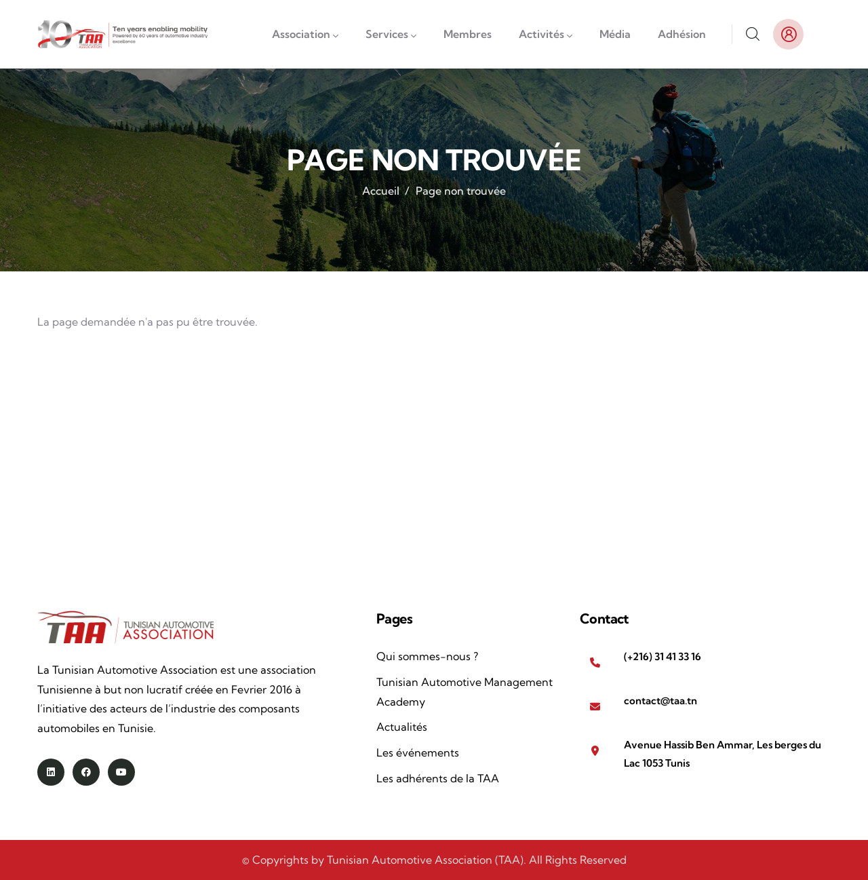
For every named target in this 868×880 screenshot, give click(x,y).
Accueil (380, 190)
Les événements (417, 752)
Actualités (401, 726)
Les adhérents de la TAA (437, 778)
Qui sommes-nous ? (427, 656)
